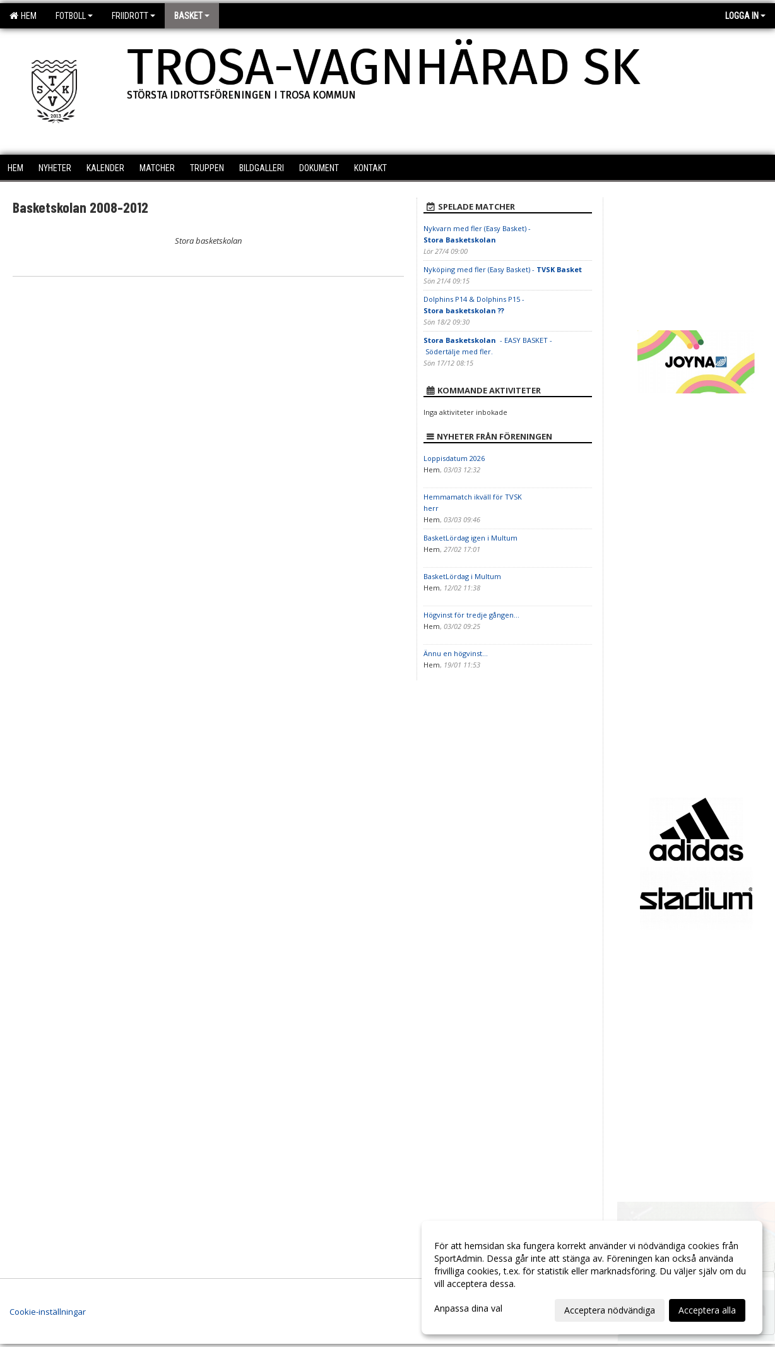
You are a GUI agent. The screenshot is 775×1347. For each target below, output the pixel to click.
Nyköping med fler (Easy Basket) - (502, 269)
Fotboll (74, 16)
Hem (23, 16)
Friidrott (133, 16)
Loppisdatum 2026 (454, 458)
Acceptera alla (707, 1310)
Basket (192, 16)
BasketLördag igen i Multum (470, 537)
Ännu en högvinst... (455, 653)
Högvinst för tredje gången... (471, 615)
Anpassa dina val (468, 1308)
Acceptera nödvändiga (609, 1310)
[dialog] (592, 1277)
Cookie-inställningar (47, 1311)
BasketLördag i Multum (462, 576)
